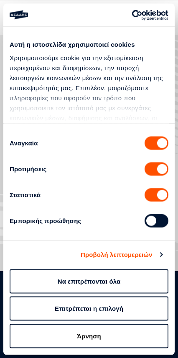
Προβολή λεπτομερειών (117, 254)
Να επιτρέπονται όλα (89, 280)
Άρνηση (89, 335)
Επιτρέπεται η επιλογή (89, 308)
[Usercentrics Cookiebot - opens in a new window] (131, 15)
